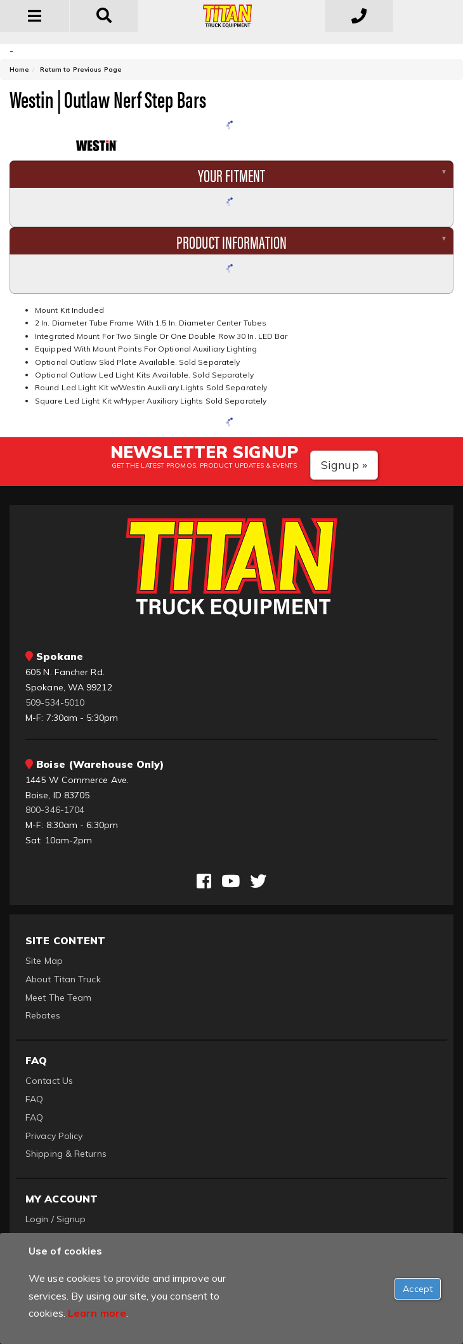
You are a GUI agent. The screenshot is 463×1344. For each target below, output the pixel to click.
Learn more (97, 1313)
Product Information (231, 241)
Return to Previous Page (81, 69)
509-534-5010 (54, 702)
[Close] (418, 1289)
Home (19, 69)
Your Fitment (231, 174)
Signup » (344, 465)
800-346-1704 (54, 809)
